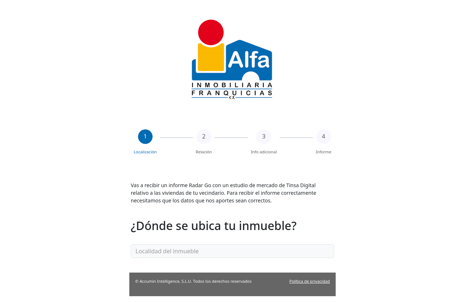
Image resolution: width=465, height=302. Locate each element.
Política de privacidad (309, 281)
